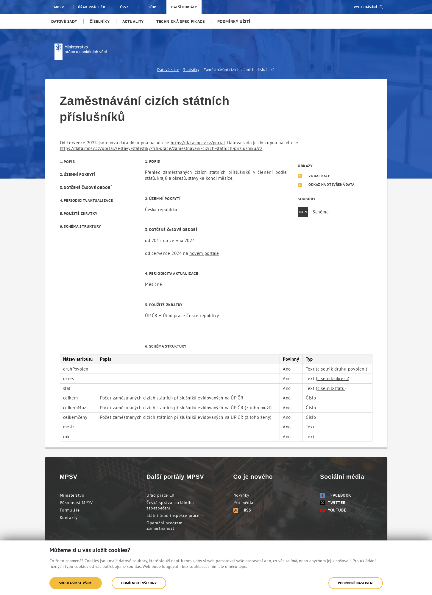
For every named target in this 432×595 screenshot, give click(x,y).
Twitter (332, 502)
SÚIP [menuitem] (152, 7)
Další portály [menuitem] (184, 7)
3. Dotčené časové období (86, 187)
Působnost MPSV (76, 502)
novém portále (204, 253)
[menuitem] (64, 21)
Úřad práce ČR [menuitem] (91, 7)
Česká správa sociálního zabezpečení (170, 505)
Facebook (335, 495)
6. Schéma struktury (80, 226)
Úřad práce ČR (160, 495)
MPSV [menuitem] (59, 7)
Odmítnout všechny (139, 583)
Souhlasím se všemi (75, 583)
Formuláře (70, 510)
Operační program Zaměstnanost (164, 525)
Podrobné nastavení (355, 583)
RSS (242, 510)
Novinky (241, 495)
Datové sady (168, 69)
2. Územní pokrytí (77, 174)
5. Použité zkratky (79, 213)
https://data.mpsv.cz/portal (198, 142)
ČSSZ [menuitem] (124, 7)
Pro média (243, 502)
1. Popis (67, 161)
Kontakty (69, 517)
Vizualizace (319, 176)
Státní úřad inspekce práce (172, 515)
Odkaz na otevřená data (331, 184)
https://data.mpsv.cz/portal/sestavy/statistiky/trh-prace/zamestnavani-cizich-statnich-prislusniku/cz (161, 148)
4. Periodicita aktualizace (86, 200)
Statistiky (191, 69)
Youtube (333, 510)
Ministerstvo (72, 495)
